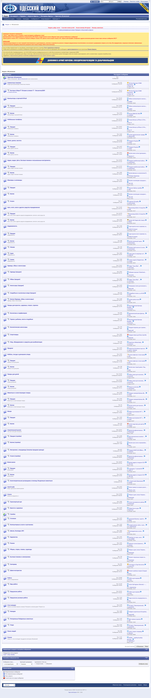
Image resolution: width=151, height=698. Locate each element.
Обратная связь (117, 685)
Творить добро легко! (54, 27)
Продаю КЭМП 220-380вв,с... (136, 450)
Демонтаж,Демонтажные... (136, 430)
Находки (13, 611)
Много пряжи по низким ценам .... (138, 487)
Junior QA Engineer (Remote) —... (137, 584)
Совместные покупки (14, 83)
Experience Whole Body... (135, 342)
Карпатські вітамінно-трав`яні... (137, 348)
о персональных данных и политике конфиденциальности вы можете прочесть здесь (32, 55)
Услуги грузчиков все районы (136, 502)
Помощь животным (97, 27)
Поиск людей (11, 631)
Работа (9, 578)
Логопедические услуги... (135, 531)
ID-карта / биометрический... (136, 605)
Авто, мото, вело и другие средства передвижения (23, 207)
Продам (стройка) (15, 436)
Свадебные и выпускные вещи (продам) (23, 293)
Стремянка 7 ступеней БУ (135, 468)
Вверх (146, 646)
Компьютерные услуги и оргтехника (21, 525)
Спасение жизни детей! (68, 27)
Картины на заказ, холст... (136, 537)
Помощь (126, 1)
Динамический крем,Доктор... (137, 313)
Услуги (12, 201)
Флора (9, 411)
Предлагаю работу (16, 591)
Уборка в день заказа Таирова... (137, 494)
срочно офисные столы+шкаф (137, 354)
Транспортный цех (16, 502)
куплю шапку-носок (134, 299)
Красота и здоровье (16, 508)
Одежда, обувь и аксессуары (16, 266)
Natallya (13, 654)
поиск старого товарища (135, 631)
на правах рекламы (12, 92)
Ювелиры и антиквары (14, 180)
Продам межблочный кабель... (137, 160)
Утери (12, 625)
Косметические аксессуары (18, 327)
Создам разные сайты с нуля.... (137, 525)
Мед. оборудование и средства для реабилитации (26, 342)
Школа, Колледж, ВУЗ (17, 531)
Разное (12, 543)
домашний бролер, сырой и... (137, 519)
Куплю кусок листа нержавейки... (138, 442)
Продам (12, 106)
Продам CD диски (133, 141)
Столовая (13, 518)
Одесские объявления (62, 16)
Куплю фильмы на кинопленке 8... (138, 173)
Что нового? (14, 16)
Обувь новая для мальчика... (136, 374)
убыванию (48, 663)
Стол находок (11, 605)
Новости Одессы (33, 16)
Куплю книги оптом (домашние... (138, 153)
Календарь (26, 18)
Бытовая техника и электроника (20, 557)
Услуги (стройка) (15, 456)
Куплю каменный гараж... (136, 241)
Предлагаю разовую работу (19, 598)
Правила (23, 16)
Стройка (12, 514)
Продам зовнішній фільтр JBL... (137, 393)
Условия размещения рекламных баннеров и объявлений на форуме (75, 30)
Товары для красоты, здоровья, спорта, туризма (22, 305)
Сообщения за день (9, 18)
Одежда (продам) (15, 272)
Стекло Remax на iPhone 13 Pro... (137, 120)
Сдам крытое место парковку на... (138, 226)
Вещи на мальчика (134, 387)
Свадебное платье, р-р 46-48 (136, 293)
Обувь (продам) (15, 279)
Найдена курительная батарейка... (138, 611)
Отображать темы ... (8, 662)
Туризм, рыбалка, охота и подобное (21, 319)
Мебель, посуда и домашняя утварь (18, 354)
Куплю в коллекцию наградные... (138, 180)
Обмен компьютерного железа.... (138, 98)
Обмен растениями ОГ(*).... (136, 411)
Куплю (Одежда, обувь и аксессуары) (22, 299)
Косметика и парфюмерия (18, 313)
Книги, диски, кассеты (14, 140)
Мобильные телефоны (14, 119)
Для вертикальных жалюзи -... (137, 436)
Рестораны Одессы (47, 16)
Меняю (12, 247)
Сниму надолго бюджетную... (137, 260)
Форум (6, 16)
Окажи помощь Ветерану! (83, 27)
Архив (140, 685)
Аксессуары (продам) (17, 285)
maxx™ (5, 654)
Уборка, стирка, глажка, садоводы (21, 549)
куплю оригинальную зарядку (137, 134)
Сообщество (34, 18)
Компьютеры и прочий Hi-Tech (17, 98)
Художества (14, 537)
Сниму (12, 259)
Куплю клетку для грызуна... (136, 405)
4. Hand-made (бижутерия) (136, 481)
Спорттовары (14, 334)
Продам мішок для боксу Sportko (138, 335)
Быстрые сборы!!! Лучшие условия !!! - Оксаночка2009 (27, 90)
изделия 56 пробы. (134, 201)
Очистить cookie (134, 1)
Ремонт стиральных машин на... (137, 557)
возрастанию (39, 663)
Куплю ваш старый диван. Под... (137, 367)
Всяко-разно (11, 462)
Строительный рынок (14, 430)
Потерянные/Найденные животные (21, 619)
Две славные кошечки (135, 619)
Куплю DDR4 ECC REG (134, 113)
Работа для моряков (134, 578)
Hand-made (11, 487)
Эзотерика (13, 564)
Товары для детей (13, 374)
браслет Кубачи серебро (135, 188)
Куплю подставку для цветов (136, 424)
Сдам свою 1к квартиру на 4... (137, 253)
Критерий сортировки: (26, 662)
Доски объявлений (22, 79)
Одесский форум (72, 692)
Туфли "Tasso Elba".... (134, 266)
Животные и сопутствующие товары (19, 393)
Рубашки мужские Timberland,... (137, 272)
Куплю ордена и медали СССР (137, 462)
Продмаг (10, 348)
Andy (8, 654)
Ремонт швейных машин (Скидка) (138, 571)
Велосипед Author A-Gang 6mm (137, 208)
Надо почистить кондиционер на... (138, 598)
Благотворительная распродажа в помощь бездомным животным (31, 481)
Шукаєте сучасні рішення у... (136, 543)
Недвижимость (12, 226)
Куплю (12, 113)
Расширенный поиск (141, 18)
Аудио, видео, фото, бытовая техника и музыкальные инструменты (28, 160)
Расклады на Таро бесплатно (136, 564)
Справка (18, 18)
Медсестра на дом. (134, 508)
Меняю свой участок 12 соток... (137, 247)
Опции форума (45, 18)
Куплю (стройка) (15, 442)
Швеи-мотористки (16, 570)
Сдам (11, 253)
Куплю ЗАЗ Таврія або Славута (137, 220)
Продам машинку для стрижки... (137, 327)
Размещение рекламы (129, 685)
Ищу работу (14, 584)
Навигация (55, 18)
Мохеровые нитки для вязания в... (138, 286)
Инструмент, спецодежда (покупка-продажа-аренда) (27, 450)
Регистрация (144, 1)
